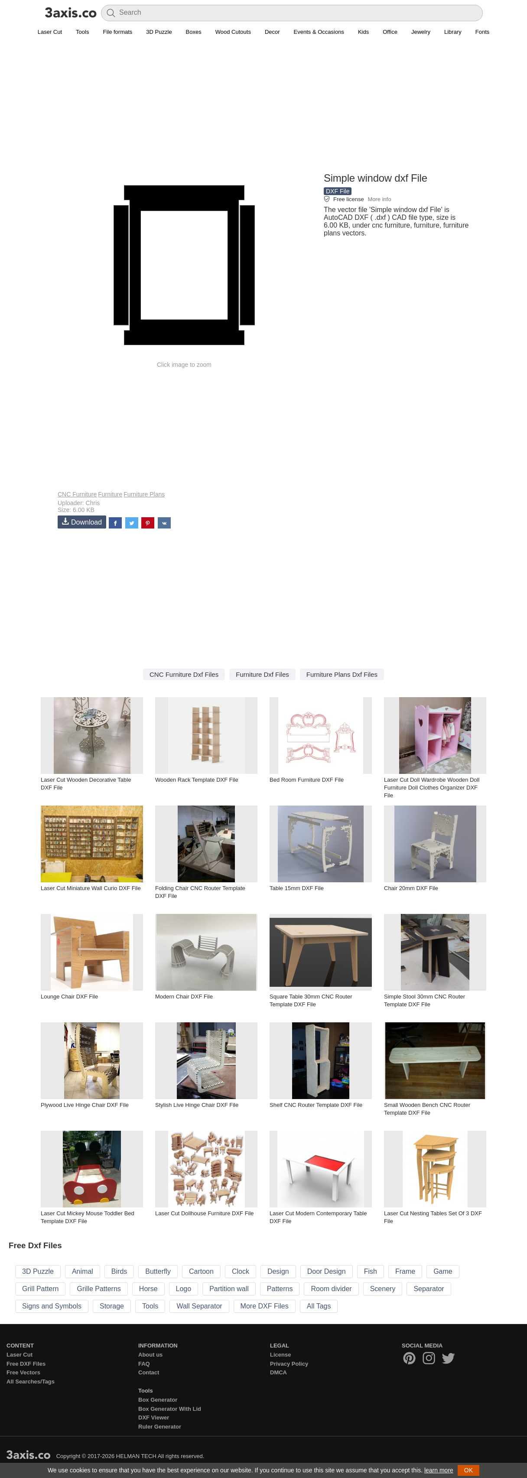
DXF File (337, 191)
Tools (82, 32)
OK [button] (468, 1470)
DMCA (278, 1372)
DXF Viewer (153, 1417)
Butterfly (158, 1271)
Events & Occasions (319, 32)
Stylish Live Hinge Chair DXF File (196, 1105)
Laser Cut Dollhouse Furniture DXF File (204, 1213)
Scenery (383, 1288)
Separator (428, 1288)
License (280, 1354)
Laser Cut (50, 32)
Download (82, 522)
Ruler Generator (159, 1426)
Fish (370, 1271)
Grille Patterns (98, 1288)
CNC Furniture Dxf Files (184, 674)
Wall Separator (199, 1306)
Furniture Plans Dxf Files (341, 674)
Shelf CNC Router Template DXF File (316, 1105)
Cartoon (201, 1271)
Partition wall (229, 1288)
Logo (184, 1288)
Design (278, 1271)
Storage (112, 1306)
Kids (363, 32)
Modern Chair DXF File (184, 996)
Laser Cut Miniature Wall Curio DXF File (91, 888)
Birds (119, 1271)
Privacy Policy (289, 1364)
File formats (117, 32)
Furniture (110, 494)
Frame (405, 1271)
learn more (438, 1470)
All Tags (319, 1306)
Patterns (280, 1288)
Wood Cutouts (233, 32)
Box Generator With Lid (169, 1409)
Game (442, 1271)
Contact (148, 1372)
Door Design (326, 1271)
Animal (82, 1271)
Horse (148, 1288)
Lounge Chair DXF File (69, 996)
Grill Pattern (40, 1288)
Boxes (194, 32)
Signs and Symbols (51, 1306)
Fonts (482, 32)
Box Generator (157, 1399)
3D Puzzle (159, 32)
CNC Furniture (77, 494)
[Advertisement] (263, 109)
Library (453, 32)
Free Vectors (23, 1372)
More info (379, 199)
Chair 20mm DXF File (411, 888)
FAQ (144, 1364)
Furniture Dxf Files (262, 674)
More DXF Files (265, 1306)
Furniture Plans (144, 494)
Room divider (331, 1288)
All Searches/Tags (31, 1381)
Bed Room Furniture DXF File (307, 780)
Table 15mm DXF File (297, 888)
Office (390, 32)
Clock (240, 1271)
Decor (272, 32)
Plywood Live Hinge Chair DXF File (85, 1105)
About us (150, 1354)
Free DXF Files (26, 1364)
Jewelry (420, 32)
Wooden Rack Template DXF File (196, 780)
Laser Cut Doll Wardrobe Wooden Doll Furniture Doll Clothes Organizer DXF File (431, 788)
